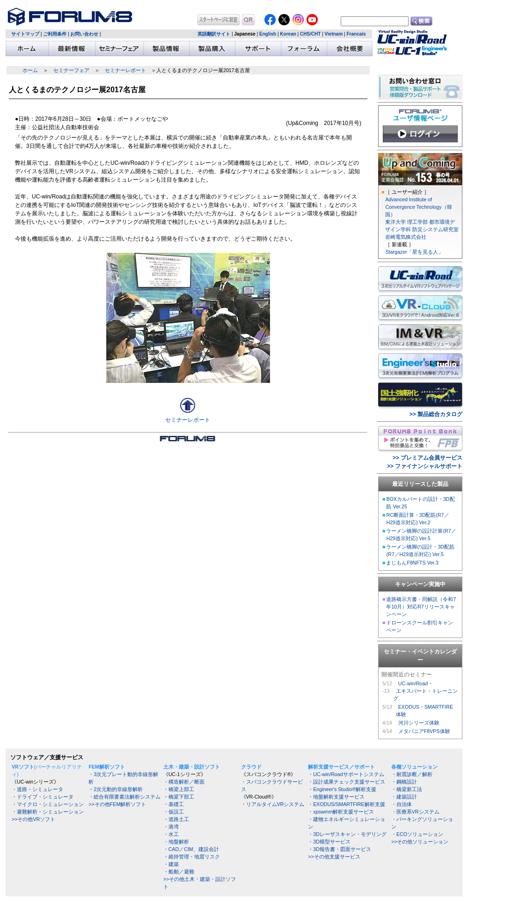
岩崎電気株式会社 (405, 237)
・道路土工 (176, 819)
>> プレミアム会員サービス (427, 458)
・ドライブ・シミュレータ (42, 796)
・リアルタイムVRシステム (273, 804)
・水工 (171, 834)
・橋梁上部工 (178, 789)
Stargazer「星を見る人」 (414, 252)
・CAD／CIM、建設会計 (191, 849)
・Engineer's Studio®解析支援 (342, 789)
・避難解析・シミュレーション (48, 811)
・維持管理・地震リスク (191, 856)
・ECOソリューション (417, 834)
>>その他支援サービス (334, 856)
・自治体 (401, 804)
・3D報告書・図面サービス (339, 849)
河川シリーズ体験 (418, 723)
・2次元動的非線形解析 (115, 789)
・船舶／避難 (178, 871)
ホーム (30, 70)
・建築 (171, 864)
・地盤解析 (176, 841)
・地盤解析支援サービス (336, 796)
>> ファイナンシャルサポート (424, 466)
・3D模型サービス (329, 841)
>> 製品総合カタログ (435, 414)
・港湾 (171, 826)
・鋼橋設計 (404, 782)
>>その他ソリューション (419, 841)
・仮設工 (173, 811)
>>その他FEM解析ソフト (117, 804)
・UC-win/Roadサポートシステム (346, 774)
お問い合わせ (84, 34)
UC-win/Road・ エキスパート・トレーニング (425, 691)
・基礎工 (173, 804)
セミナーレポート (125, 70)
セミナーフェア (71, 70)
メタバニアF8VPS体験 (424, 731)
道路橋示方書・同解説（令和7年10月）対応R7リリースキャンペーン (421, 606)
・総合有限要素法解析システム (124, 796)
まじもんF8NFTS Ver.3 (412, 562)
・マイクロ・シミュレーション (48, 804)
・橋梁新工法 (406, 789)
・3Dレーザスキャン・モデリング (347, 834)
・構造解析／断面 (184, 782)
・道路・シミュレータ (37, 789)
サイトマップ (25, 34)
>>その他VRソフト (33, 819)
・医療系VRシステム (415, 811)
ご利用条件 (54, 34)
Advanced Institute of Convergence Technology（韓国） (418, 207)
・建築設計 (404, 796)
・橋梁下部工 (178, 796)
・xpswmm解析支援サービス (341, 811)
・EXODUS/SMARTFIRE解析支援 (346, 804)
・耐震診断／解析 (411, 774)
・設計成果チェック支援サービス (346, 782)
